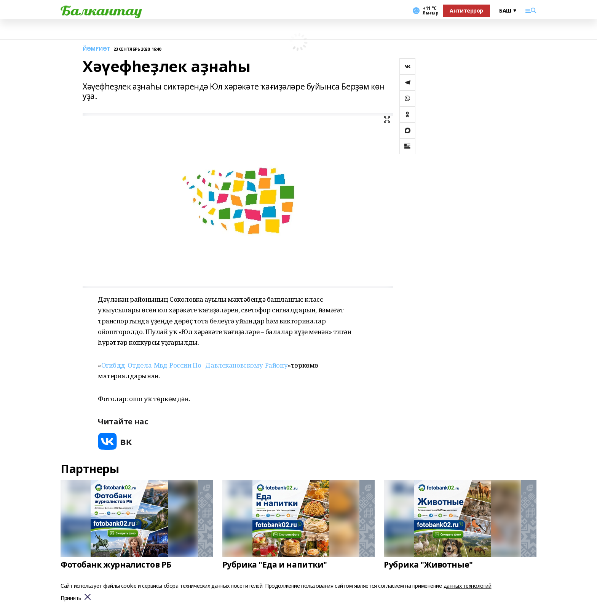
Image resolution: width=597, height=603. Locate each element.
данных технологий (468, 585)
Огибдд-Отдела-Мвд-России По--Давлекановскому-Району (194, 365)
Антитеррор (466, 10)
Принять (71, 598)
